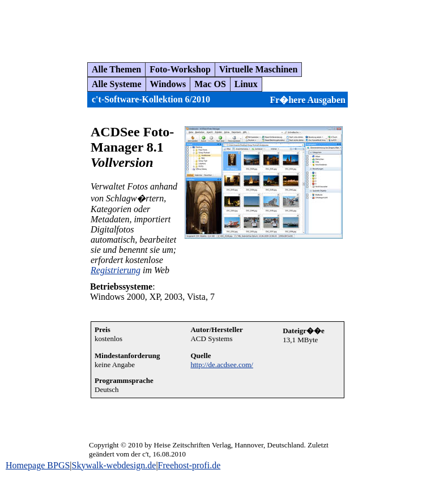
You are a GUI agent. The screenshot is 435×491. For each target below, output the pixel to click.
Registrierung (115, 270)
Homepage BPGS (38, 465)
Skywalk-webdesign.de (114, 465)
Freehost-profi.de (189, 465)
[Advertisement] (212, 26)
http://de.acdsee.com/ (221, 364)
